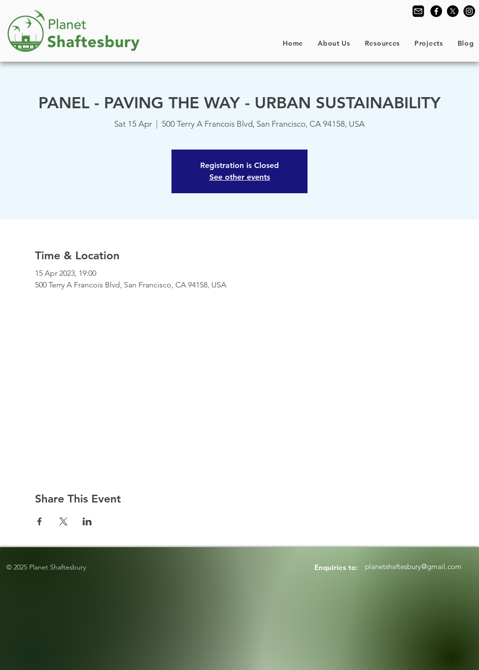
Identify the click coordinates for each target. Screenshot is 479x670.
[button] (334, 43)
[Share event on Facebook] (39, 521)
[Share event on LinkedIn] (87, 521)
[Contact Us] (418, 11)
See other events (239, 177)
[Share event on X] (63, 521)
